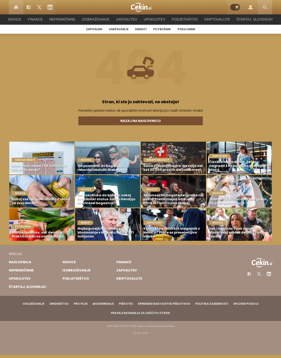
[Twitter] (39, 7)
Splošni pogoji (245, 304)
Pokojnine (186, 29)
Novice (21, 19)
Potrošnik (162, 29)
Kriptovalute (213, 19)
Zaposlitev (126, 19)
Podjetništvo (182, 19)
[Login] (250, 7)
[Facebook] (28, 7)
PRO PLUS (81, 304)
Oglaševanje (33, 304)
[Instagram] (269, 274)
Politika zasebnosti (211, 304)
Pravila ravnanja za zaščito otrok (140, 313)
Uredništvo (59, 304)
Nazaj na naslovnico (140, 120)
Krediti (141, 29)
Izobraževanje (97, 19)
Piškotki (126, 304)
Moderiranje (103, 304)
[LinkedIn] (50, 7)
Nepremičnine (66, 19)
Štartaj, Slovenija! (249, 19)
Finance (41, 19)
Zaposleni (94, 29)
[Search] (265, 7)
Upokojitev (153, 19)
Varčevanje (119, 29)
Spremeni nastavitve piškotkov (164, 304)
